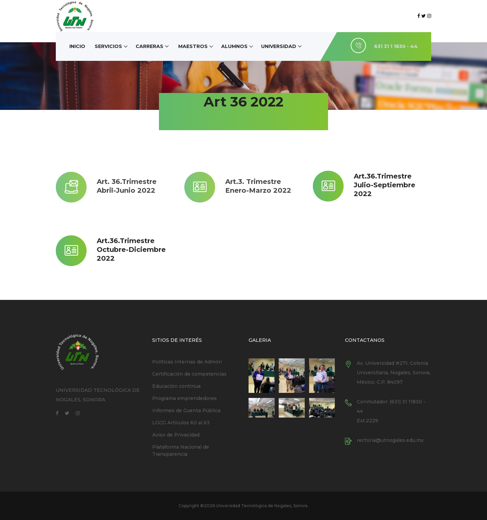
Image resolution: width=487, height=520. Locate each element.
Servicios (108, 46)
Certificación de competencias (189, 374)
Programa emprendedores (184, 398)
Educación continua (176, 386)
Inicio (77, 46)
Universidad (278, 46)
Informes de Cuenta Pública (186, 410)
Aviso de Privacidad (176, 435)
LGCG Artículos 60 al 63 (181, 423)
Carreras (149, 46)
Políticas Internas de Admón (187, 362)
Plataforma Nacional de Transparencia (180, 450)
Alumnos (234, 46)
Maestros (193, 46)
